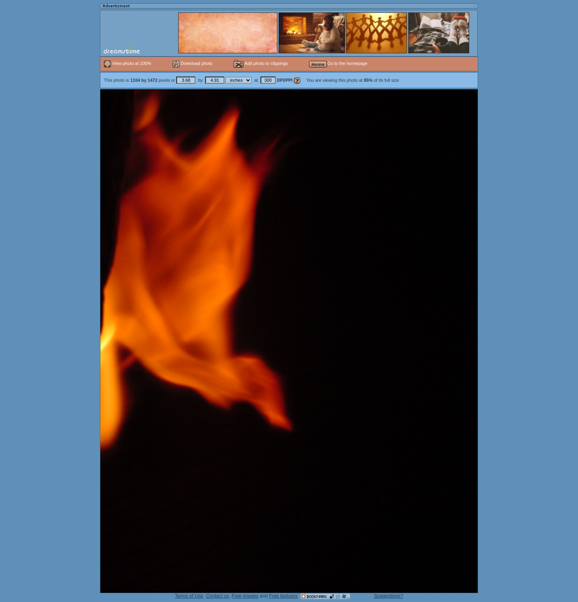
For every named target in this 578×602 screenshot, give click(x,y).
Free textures (283, 596)
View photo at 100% (128, 63)
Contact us (217, 596)
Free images (245, 596)
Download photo (193, 63)
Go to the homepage (338, 63)
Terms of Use (189, 596)
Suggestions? (388, 596)
